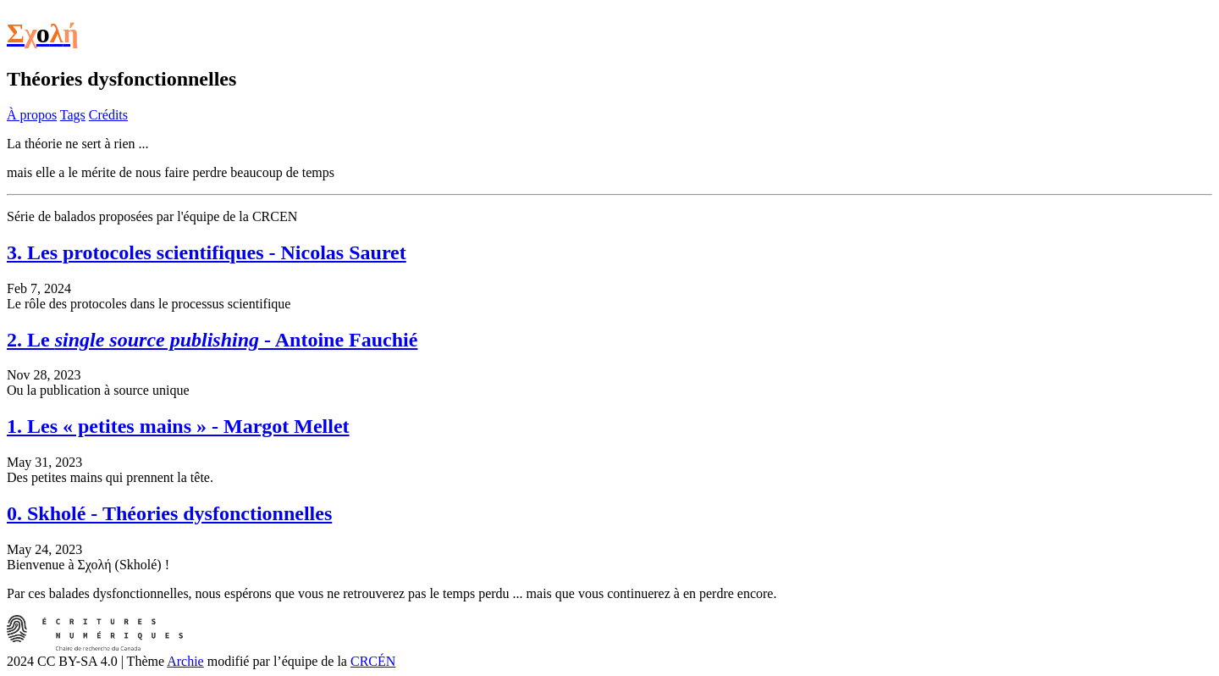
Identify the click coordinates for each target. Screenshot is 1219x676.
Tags (72, 115)
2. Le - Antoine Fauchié (212, 340)
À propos (32, 115)
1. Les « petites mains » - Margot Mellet (178, 426)
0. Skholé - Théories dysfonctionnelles (169, 513)
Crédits (108, 115)
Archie (185, 661)
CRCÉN (372, 661)
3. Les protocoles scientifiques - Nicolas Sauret (206, 252)
